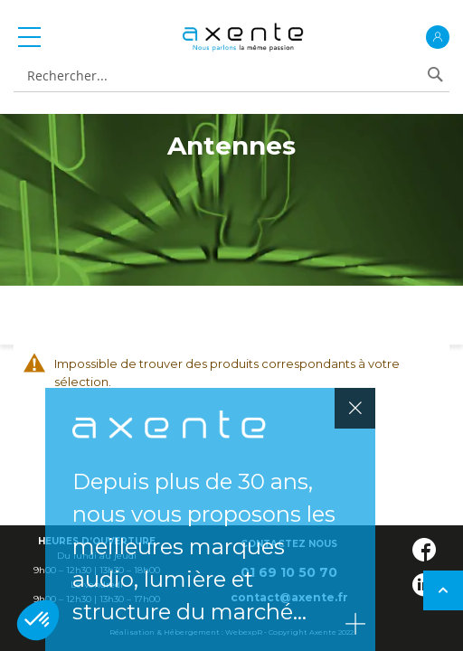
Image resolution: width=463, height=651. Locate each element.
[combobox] (221, 76)
